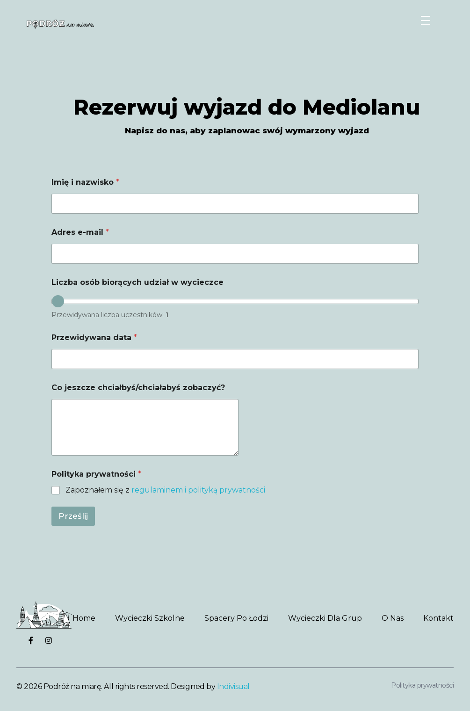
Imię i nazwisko (85, 182)
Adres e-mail (80, 232)
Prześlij (73, 516)
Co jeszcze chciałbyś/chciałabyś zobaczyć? (138, 387)
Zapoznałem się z (165, 490)
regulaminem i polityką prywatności (198, 490)
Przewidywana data (94, 337)
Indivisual (233, 686)
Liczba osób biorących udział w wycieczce (137, 282)
